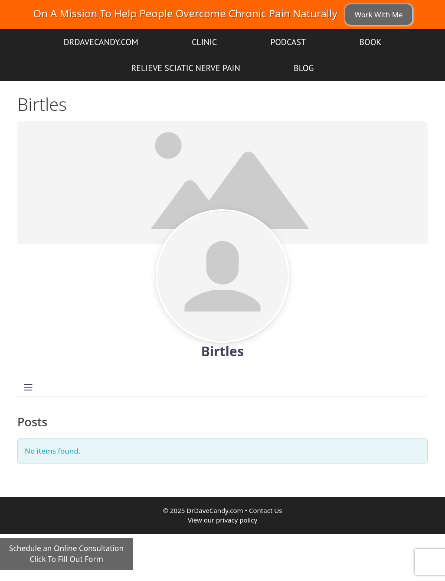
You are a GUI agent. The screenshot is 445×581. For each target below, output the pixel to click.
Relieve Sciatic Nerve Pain (185, 68)
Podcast (288, 42)
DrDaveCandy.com (100, 42)
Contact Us (265, 510)
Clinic (204, 42)
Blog (304, 68)
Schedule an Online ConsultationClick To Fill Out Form (66, 554)
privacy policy (236, 520)
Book (370, 42)
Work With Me (378, 14)
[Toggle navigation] (28, 387)
